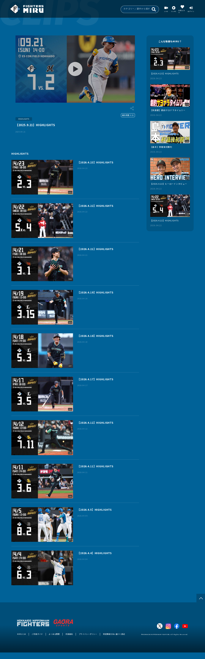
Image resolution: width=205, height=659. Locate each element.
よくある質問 (54, 634)
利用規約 (69, 634)
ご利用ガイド (37, 634)
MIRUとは (21, 634)
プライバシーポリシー (88, 634)
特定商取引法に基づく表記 (114, 634)
